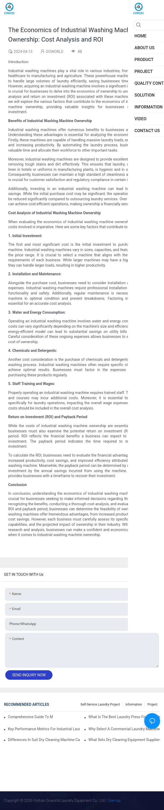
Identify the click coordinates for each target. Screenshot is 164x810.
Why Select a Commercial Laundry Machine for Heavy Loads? (124, 729)
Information (134, 704)
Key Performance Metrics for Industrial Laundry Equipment (44, 729)
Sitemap (114, 800)
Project (152, 704)
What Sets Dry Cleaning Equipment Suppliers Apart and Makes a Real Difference (124, 740)
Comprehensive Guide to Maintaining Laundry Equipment (30, 717)
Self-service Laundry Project (100, 704)
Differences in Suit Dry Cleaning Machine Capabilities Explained (44, 740)
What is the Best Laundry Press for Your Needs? (124, 717)
